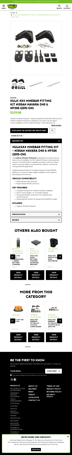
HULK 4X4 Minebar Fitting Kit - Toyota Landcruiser (35, 323)
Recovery (14, 421)
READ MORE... (56, 125)
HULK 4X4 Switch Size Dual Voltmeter (53, 258)
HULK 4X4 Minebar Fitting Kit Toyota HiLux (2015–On (54, 323)
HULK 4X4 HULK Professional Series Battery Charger (17, 260)
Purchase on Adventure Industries (29, 131)
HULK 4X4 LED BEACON (17, 320)
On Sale (13, 409)
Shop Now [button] (36, 449)
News (31, 392)
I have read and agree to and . (28, 375)
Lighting (14, 406)
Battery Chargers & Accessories (17, 251)
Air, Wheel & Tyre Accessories (17, 389)
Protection (15, 418)
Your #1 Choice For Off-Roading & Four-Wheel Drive (36, 2)
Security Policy (51, 396)
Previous (12, 256)
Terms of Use (53, 386)
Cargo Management (15, 400)
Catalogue (33, 397)
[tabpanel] (18, 257)
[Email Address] (27, 371)
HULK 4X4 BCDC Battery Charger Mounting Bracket (34, 260)
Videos (31, 395)
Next (59, 256)
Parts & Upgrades (14, 412)
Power (13, 416)
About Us (32, 386)
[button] (52, 130)
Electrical (15, 403)
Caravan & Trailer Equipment (15, 395)
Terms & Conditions (31, 375)
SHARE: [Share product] (16, 136)
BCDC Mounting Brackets (34, 251)
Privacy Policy (43, 375)
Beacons (16, 315)
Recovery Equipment (15, 424)
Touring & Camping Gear (16, 428)
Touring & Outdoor (14, 433)
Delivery (32, 389)
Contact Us (34, 400)
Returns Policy (54, 392)
